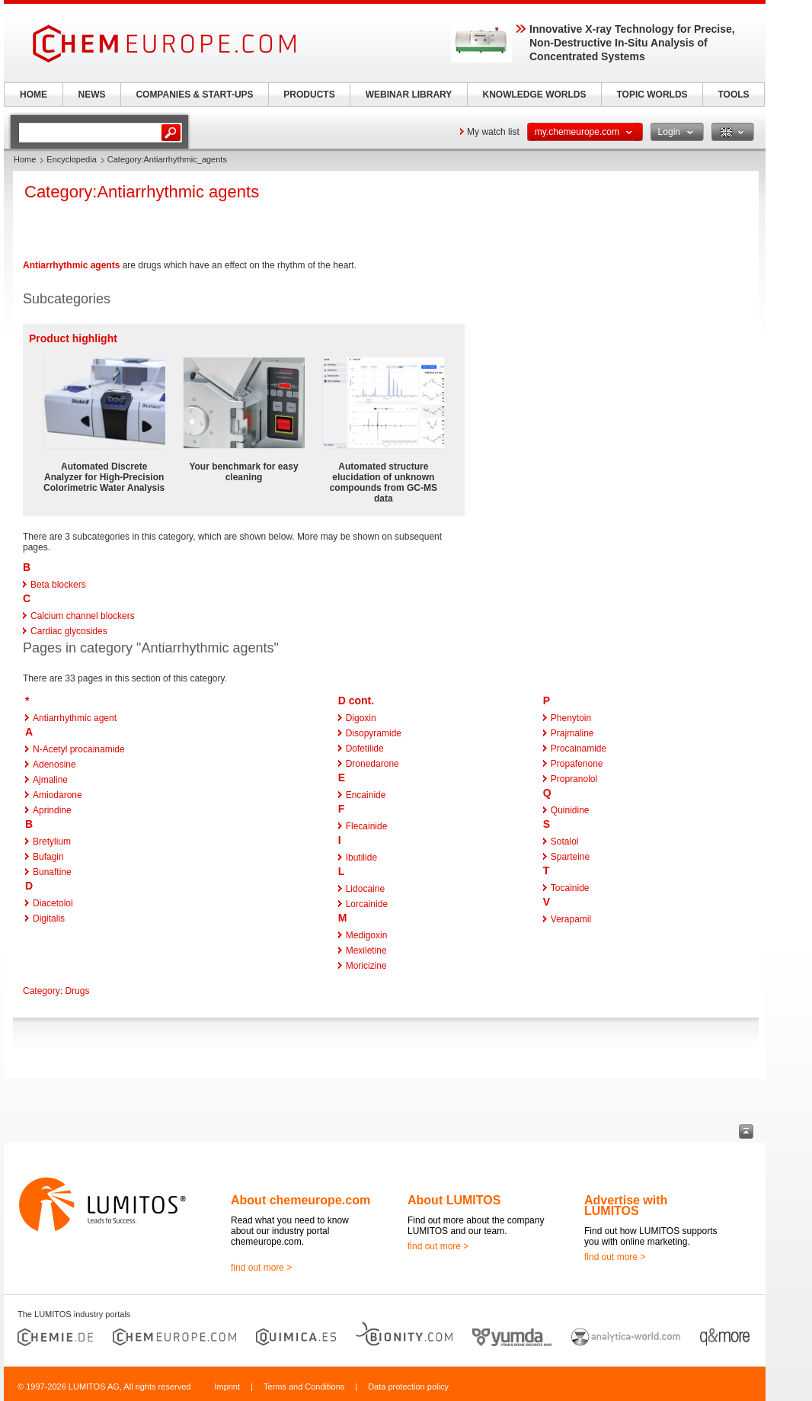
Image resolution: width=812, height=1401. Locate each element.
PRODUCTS (308, 94)
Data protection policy (408, 1386)
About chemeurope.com (300, 1200)
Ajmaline (50, 779)
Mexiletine (366, 950)
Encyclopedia (71, 159)
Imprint (227, 1386)
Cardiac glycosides (68, 631)
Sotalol (565, 841)
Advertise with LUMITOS (625, 1205)
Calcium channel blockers (82, 616)
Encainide (366, 795)
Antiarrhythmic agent (75, 718)
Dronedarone (372, 763)
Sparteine (570, 856)
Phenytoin (571, 718)
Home (25, 159)
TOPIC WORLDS (651, 94)
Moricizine (366, 965)
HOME (33, 94)
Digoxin (361, 718)
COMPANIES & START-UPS (194, 94)
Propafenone (577, 763)
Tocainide (570, 888)
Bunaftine (52, 872)
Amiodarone (57, 795)
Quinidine (570, 810)
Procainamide (578, 748)
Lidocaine (365, 888)
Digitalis (49, 918)
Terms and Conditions (304, 1386)
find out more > (261, 1267)
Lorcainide (367, 904)
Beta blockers (58, 584)
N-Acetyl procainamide (79, 749)
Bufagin (48, 856)
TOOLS (733, 94)
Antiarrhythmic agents (71, 265)
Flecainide (367, 826)
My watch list (493, 132)
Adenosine (54, 764)
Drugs (77, 991)
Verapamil (571, 919)
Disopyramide (373, 733)
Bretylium (52, 841)
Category (41, 991)
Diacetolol (53, 903)
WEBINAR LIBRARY (409, 94)
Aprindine (52, 810)
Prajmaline (572, 733)
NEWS (92, 94)
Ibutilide (361, 857)
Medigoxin (367, 935)
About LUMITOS (454, 1200)
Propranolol (574, 779)
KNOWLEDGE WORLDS (535, 94)
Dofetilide (365, 748)
